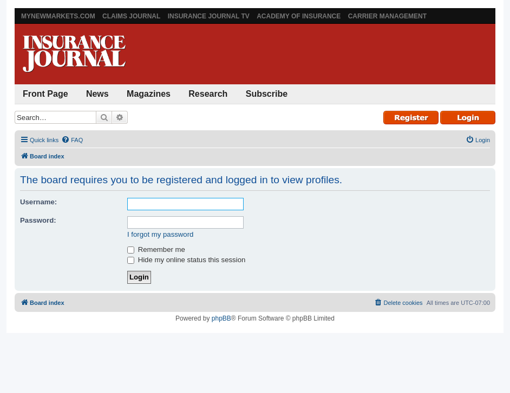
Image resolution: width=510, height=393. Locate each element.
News (97, 93)
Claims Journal (131, 16)
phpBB (221, 318)
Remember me (156, 249)
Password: (38, 220)
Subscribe (266, 93)
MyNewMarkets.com (58, 16)
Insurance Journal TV (209, 16)
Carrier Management (387, 16)
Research (207, 93)
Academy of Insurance (299, 16)
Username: (38, 202)
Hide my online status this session (186, 260)
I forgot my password (160, 234)
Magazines (149, 93)
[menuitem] (72, 140)
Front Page (45, 93)
